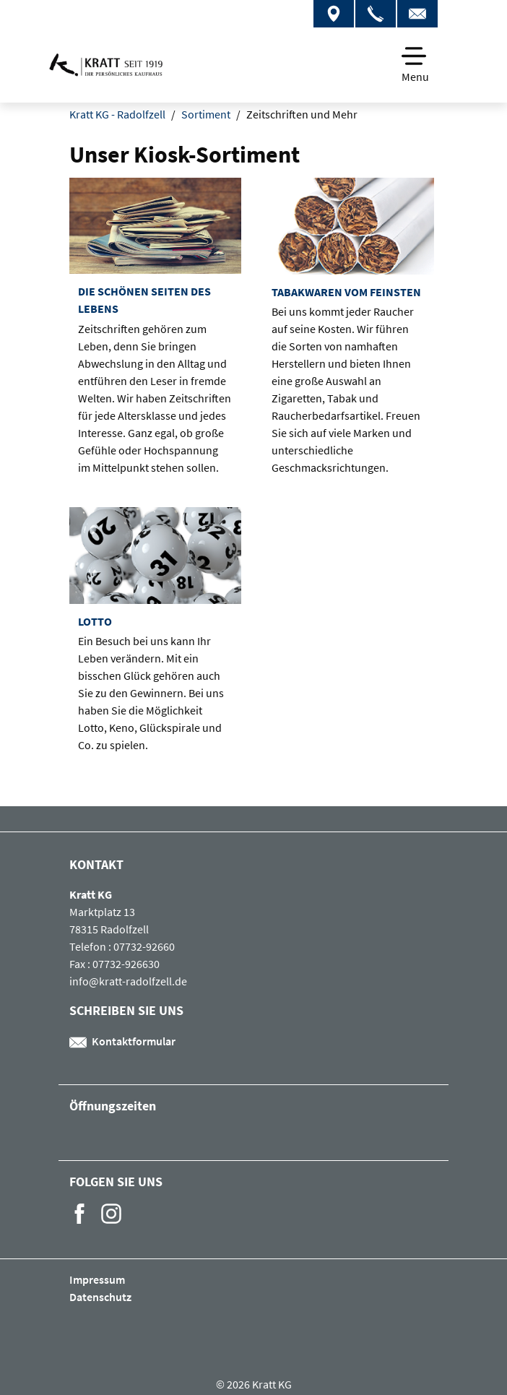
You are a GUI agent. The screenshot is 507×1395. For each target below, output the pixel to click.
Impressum (97, 1279)
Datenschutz (100, 1297)
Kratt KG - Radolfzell (117, 114)
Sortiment (205, 114)
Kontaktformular (122, 1041)
